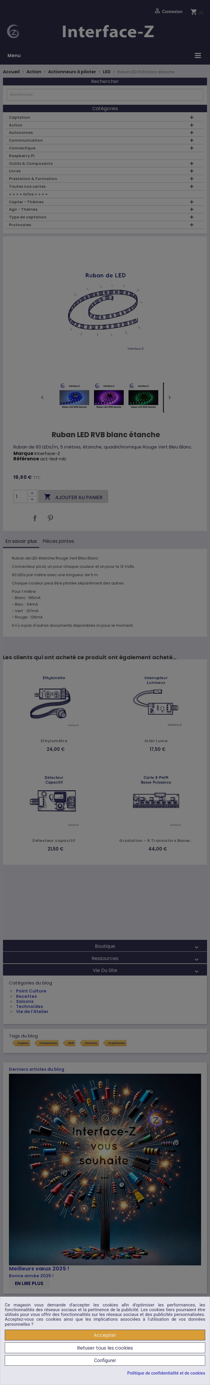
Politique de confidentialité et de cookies (166, 1373)
